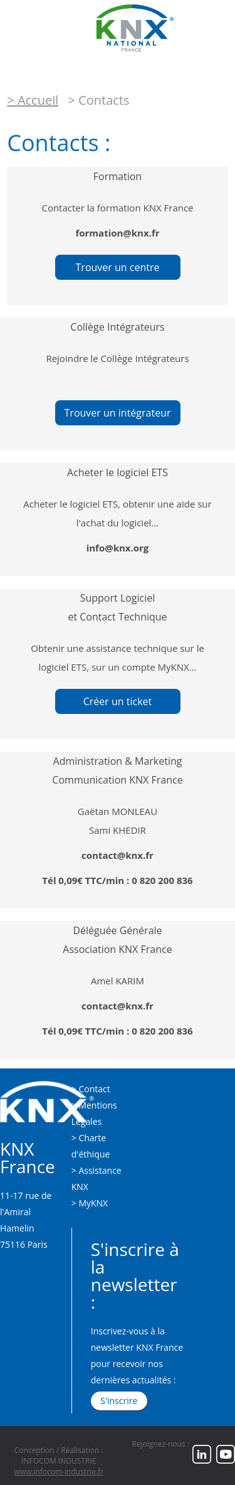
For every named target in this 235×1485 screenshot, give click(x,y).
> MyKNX (89, 1203)
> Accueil (32, 100)
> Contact (90, 1089)
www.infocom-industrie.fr (58, 1471)
